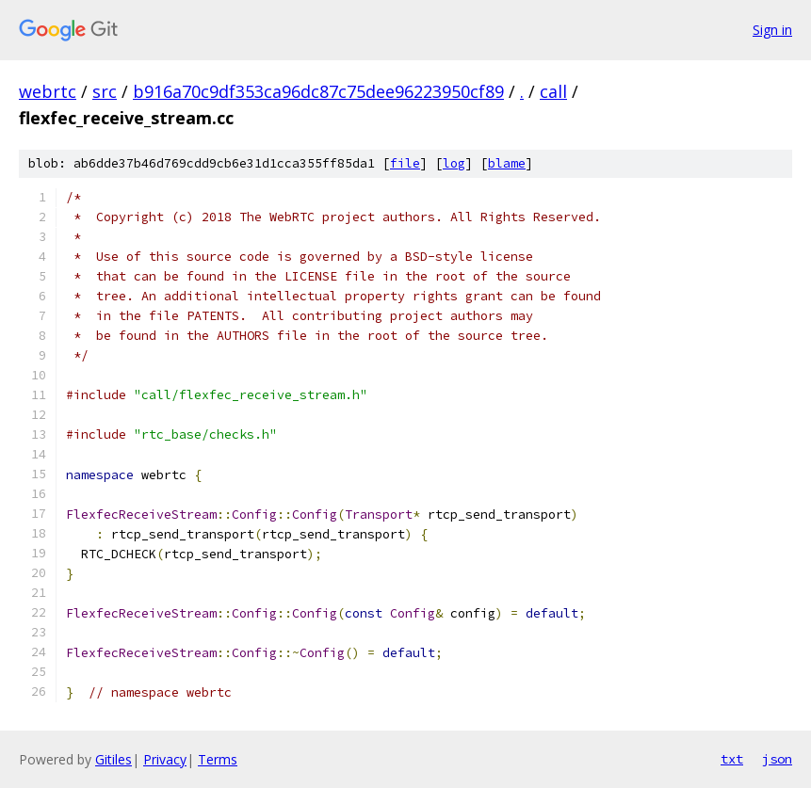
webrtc (47, 91)
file (405, 163)
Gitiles (113, 759)
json (777, 758)
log (454, 163)
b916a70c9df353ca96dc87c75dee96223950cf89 (318, 91)
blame (507, 163)
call (553, 91)
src (104, 91)
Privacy (165, 759)
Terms (217, 759)
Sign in (772, 30)
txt (732, 758)
